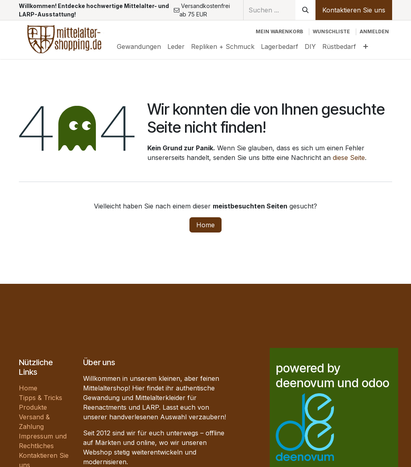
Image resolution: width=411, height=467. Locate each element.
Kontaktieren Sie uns (353, 10)
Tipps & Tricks (40, 398)
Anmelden (374, 31)
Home (205, 225)
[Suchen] (305, 10)
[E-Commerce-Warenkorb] (279, 31)
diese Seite (349, 158)
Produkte (33, 407)
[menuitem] (139, 46)
